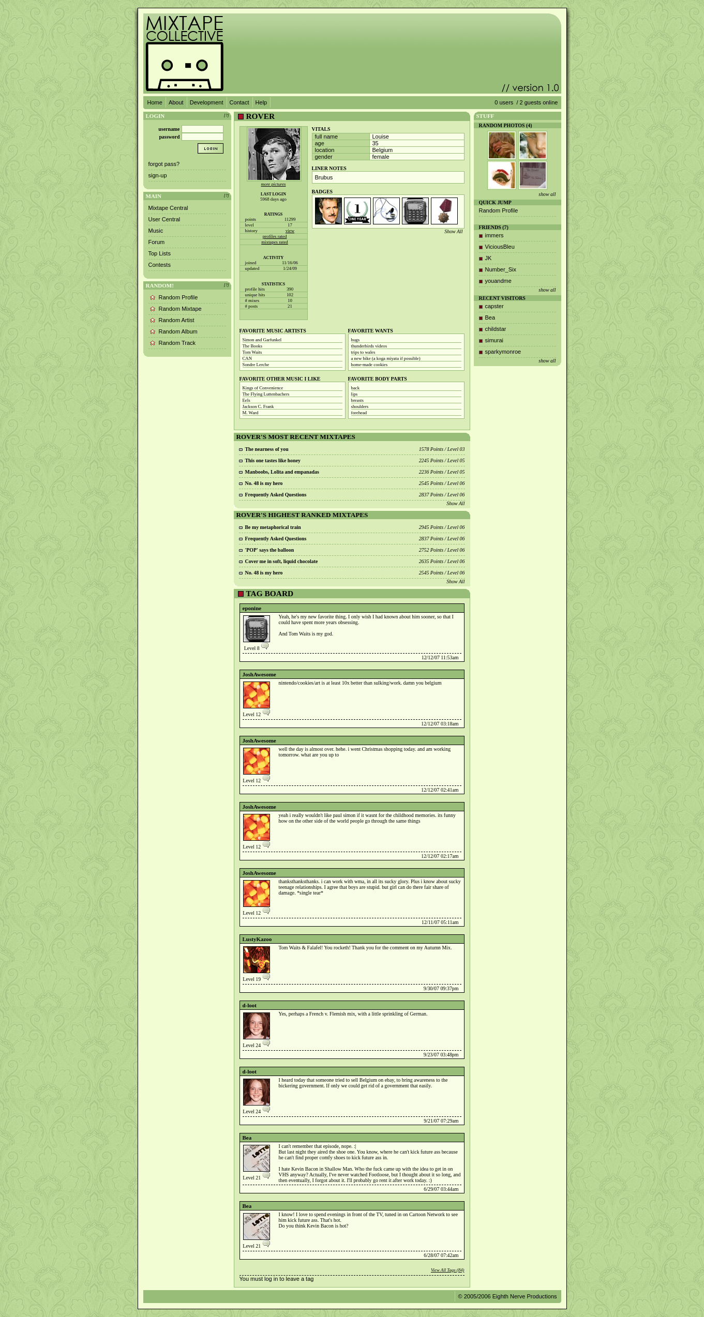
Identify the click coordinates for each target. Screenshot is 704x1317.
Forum (156, 242)
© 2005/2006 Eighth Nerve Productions (507, 1296)
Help (261, 102)
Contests (159, 265)
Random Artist (176, 320)
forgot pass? (164, 164)
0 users (504, 102)
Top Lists (159, 253)
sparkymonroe (503, 352)
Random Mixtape (180, 309)
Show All (453, 231)
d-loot (250, 1005)
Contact (239, 102)
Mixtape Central (168, 208)
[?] (226, 115)
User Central (164, 219)
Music (155, 231)
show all (547, 194)
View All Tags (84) (448, 1270)
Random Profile (178, 297)
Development (206, 102)
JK (488, 258)
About (176, 102)
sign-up (157, 175)
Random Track (177, 343)
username (168, 129)
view (290, 230)
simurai (494, 340)
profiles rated (275, 236)
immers (494, 235)
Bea (247, 1137)
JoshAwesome (259, 674)
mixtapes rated (274, 242)
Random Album (178, 331)
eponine (252, 608)
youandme (498, 281)
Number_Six (501, 269)
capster (494, 306)
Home (154, 102)
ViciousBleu (500, 247)
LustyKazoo (257, 939)
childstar (495, 329)
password (169, 137)
